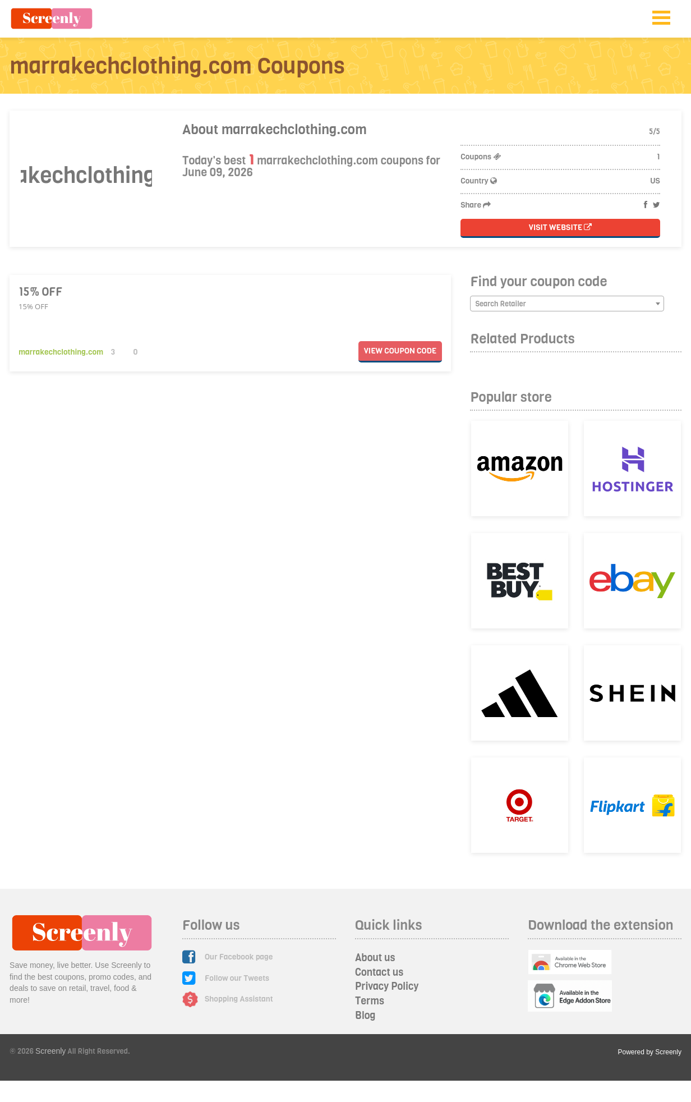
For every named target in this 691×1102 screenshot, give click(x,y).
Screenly (50, 1050)
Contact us (379, 972)
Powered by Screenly (649, 1052)
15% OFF (40, 292)
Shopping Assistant (239, 999)
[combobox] (567, 303)
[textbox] (567, 304)
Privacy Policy (386, 986)
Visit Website (560, 227)
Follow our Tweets (237, 978)
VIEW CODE (400, 351)
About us (375, 958)
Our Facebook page (239, 957)
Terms (369, 1001)
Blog (365, 1015)
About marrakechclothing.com (274, 130)
